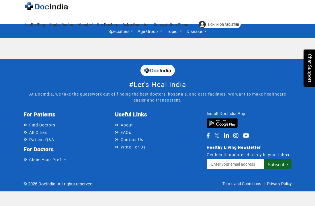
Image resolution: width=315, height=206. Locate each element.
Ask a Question (136, 24)
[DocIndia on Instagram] (235, 135)
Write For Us (133, 147)
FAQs (126, 132)
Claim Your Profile (47, 160)
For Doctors (107, 24)
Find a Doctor (61, 24)
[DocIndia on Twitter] (217, 135)
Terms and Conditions (241, 183)
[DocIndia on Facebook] (208, 135)
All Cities (38, 132)
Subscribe (278, 164)
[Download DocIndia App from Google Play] (222, 122)
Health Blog (34, 24)
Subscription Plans (171, 24)
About (85, 24)
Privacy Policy (279, 183)
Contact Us (132, 139)
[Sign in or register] (220, 24)
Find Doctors (42, 125)
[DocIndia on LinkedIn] (226, 135)
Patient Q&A (41, 139)
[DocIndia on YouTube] (246, 135)
